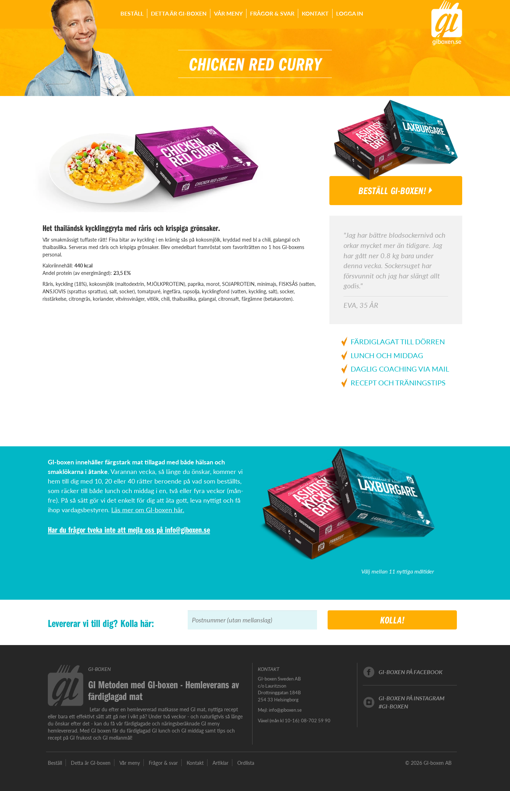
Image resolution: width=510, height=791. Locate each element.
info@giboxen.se (187, 529)
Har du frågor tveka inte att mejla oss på (106, 529)
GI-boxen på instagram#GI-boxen (411, 702)
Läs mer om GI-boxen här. (147, 509)
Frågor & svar (272, 13)
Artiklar (220, 762)
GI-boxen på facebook (410, 672)
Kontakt (315, 13)
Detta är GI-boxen (178, 13)
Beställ (131, 13)
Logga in (349, 13)
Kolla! (392, 620)
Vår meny (228, 13)
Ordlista (245, 762)
